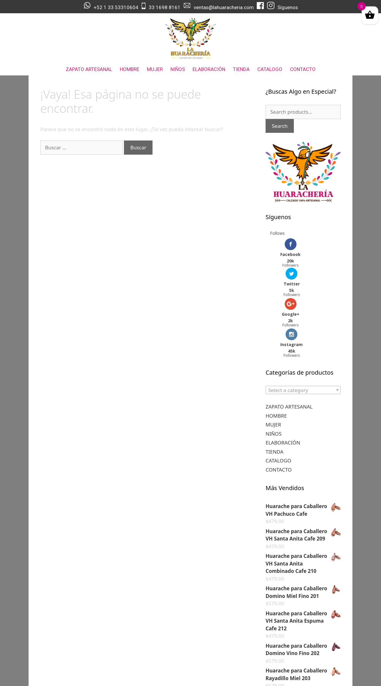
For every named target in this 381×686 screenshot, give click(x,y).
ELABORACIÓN (209, 69)
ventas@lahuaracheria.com (224, 7)
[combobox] (303, 330)
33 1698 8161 (164, 7)
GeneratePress (233, 677)
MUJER (155, 69)
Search (280, 126)
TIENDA (241, 69)
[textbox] (303, 330)
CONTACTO (303, 69)
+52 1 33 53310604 (116, 7)
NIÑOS (177, 69)
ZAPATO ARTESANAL (89, 69)
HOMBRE (129, 69)
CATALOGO (269, 69)
